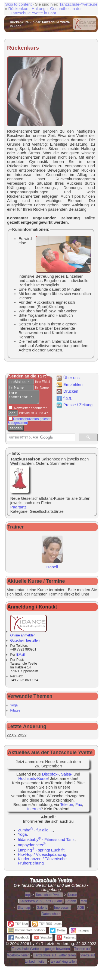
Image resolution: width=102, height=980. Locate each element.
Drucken (67, 391)
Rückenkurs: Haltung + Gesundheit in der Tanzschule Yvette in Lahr (45, 11)
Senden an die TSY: (27, 376)
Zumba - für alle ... (35, 832)
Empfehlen (69, 384)
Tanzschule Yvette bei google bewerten (41, 951)
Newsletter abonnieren (30, 410)
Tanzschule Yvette (49, 897)
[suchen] (40, 439)
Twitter (58, 933)
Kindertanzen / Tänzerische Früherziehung (42, 863)
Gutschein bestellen (24, 643)
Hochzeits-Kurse (33, 781)
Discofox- (50, 776)
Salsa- (66, 776)
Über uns (68, 378)
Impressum (62, 910)
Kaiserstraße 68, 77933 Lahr (41, 903)
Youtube (43, 940)
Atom (57, 926)
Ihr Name (41, 387)
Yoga (14, 708)
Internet (34, 811)
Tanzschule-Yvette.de (78, 4)
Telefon (66, 807)
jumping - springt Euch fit (41, 852)
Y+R (40, 946)
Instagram (81, 933)
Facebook (18, 940)
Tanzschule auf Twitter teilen (55, 958)
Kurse (72, 897)
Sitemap (24, 910)
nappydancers (32, 847)
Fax (78, 807)
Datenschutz (51, 916)
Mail (84, 903)
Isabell (52, 567)
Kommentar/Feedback (26, 932)
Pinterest (66, 940)
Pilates (15, 713)
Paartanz (18, 509)
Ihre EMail (42, 382)
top (27, 897)
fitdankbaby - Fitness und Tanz (46, 842)
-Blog (18, 926)
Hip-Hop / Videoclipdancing (42, 857)
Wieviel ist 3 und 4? (33, 415)
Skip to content (18, 4)
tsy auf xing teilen (64, 964)
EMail (20, 657)
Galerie (42, 910)
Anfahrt (70, 903)
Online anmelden (28, 636)
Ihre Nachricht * (25, 398)
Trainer (15, 529)
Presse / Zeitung (74, 405)
